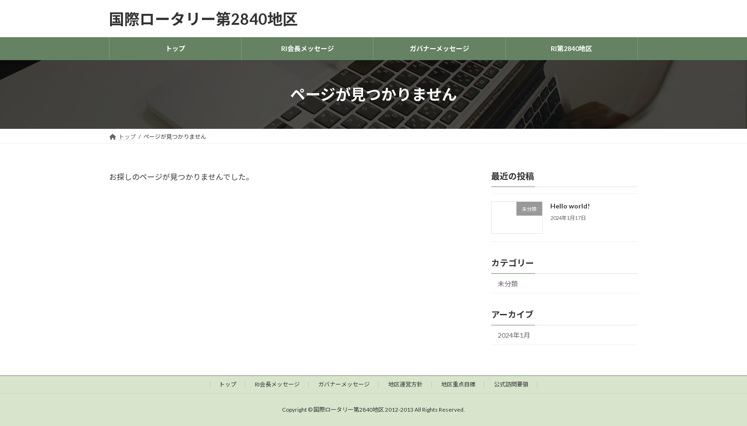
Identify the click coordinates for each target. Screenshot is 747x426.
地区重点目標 (458, 384)
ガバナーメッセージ (344, 384)
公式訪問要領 (511, 384)
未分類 (508, 284)
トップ (227, 384)
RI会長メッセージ (277, 384)
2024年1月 (514, 335)
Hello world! (570, 206)
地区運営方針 (405, 384)
